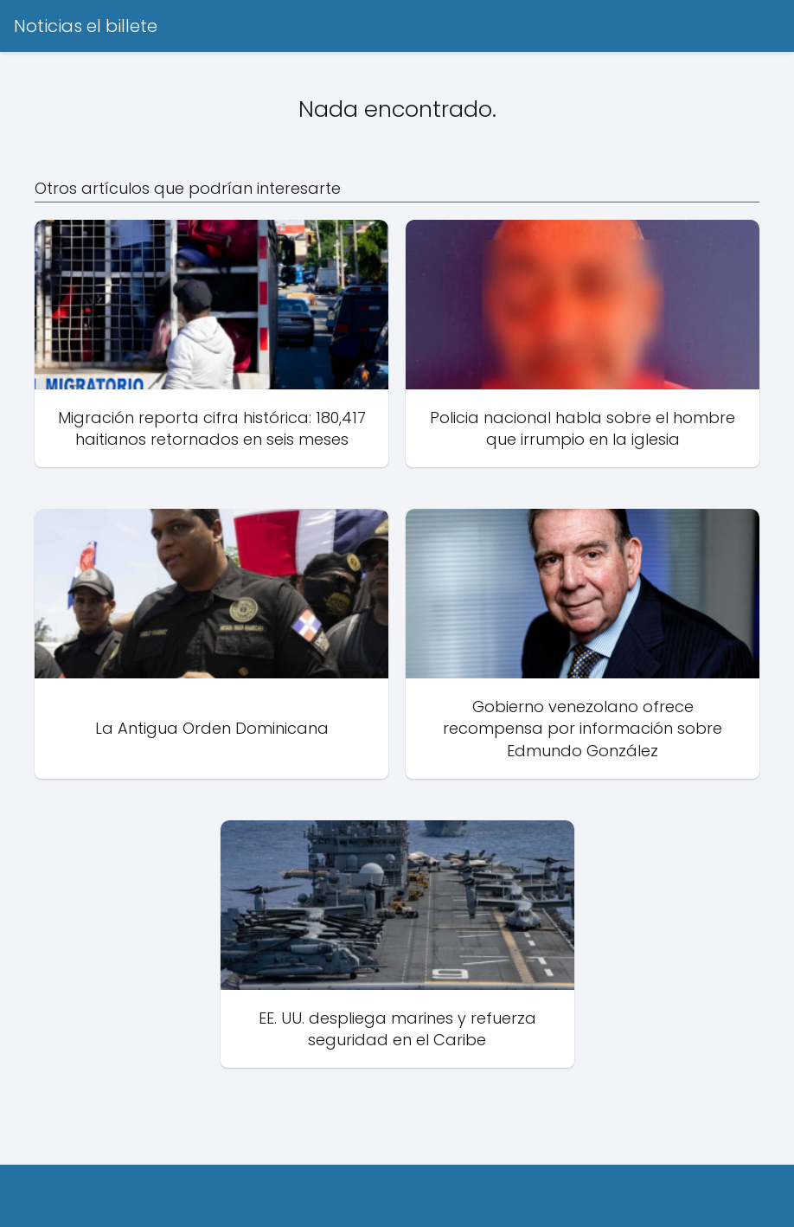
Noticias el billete (85, 26)
